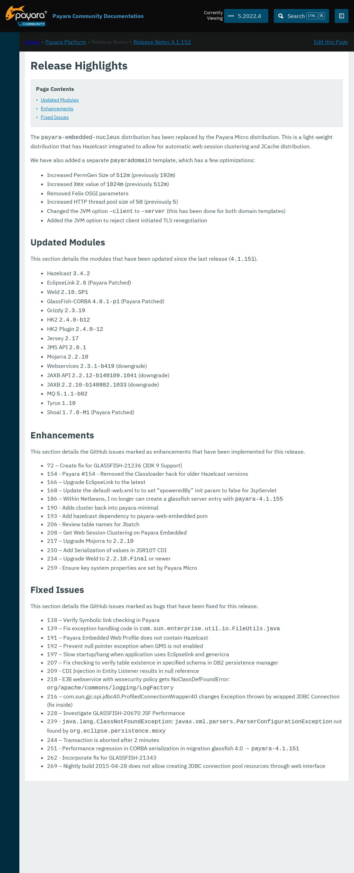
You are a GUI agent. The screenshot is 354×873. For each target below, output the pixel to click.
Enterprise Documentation (65, 860)
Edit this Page (331, 72)
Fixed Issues (146, 117)
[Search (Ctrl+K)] (301, 16)
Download (84, 846)
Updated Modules (151, 99)
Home (124, 72)
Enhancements (148, 108)
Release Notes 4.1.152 (254, 72)
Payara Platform (157, 72)
